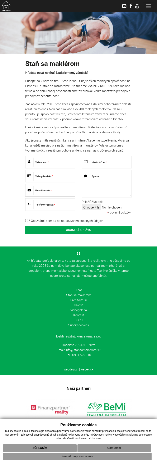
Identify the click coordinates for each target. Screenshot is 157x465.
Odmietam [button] (114, 448)
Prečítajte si (78, 300)
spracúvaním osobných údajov (82, 221)
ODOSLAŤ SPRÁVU (78, 230)
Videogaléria (78, 310)
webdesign (71, 369)
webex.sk (87, 369)
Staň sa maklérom (78, 295)
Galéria (78, 305)
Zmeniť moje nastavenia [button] (77, 456)
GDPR (79, 320)
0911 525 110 (81, 355)
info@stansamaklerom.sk (83, 350)
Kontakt (78, 315)
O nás (78, 290)
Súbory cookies (78, 325)
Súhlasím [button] (40, 448)
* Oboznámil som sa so (64, 221)
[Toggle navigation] (148, 6)
